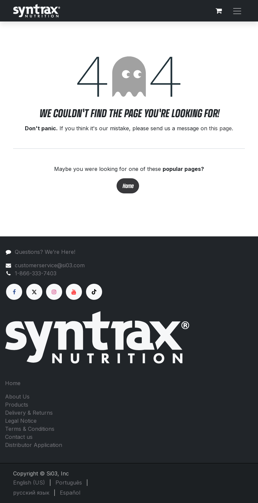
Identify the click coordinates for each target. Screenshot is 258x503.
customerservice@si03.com (50, 265)
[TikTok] (94, 292)
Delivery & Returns (29, 412)
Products (16, 404)
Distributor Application (33, 445)
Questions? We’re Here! (45, 251)
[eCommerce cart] (219, 11)
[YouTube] (74, 292)
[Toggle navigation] (237, 10)
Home (127, 186)
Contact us (19, 436)
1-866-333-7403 (35, 273)
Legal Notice (21, 420)
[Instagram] (54, 292)
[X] (34, 292)
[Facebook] (14, 292)
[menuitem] (29, 482)
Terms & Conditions (29, 428)
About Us (17, 396)
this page (220, 128)
